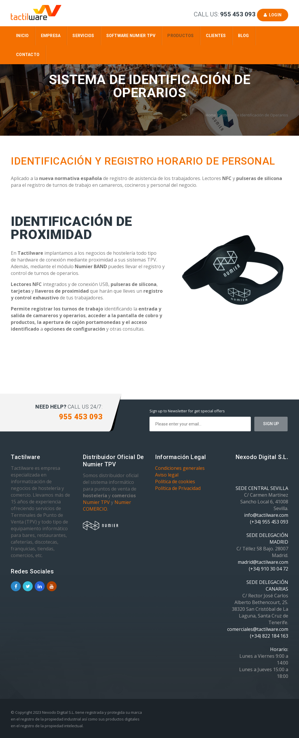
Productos (180, 35)
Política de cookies (175, 481)
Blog (243, 35)
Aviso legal (166, 475)
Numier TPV (96, 502)
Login (272, 15)
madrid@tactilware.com (263, 562)
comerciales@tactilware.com (257, 629)
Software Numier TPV (131, 35)
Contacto (27, 54)
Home (211, 115)
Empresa (51, 35)
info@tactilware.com (266, 515)
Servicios (83, 35)
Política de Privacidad (178, 488)
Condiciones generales (180, 468)
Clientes (216, 35)
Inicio (22, 35)
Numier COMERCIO (107, 505)
